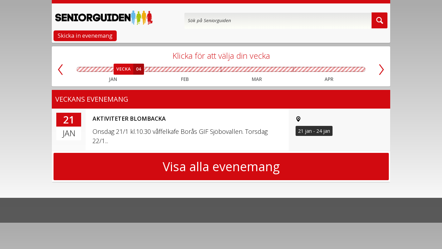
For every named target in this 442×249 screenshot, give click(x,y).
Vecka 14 (300, 69)
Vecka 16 (329, 69)
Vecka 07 (176, 69)
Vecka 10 (230, 69)
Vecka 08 (194, 69)
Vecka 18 (357, 69)
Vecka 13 (284, 69)
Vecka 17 (343, 69)
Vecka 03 (113, 69)
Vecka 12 (266, 69)
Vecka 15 (314, 69)
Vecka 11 (248, 69)
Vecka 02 (99, 69)
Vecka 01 (84, 69)
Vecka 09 (212, 69)
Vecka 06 (158, 69)
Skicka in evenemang (85, 35)
